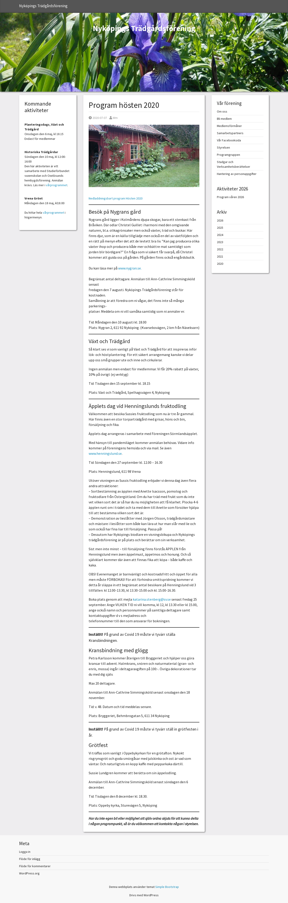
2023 (220, 242)
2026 (220, 220)
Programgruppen (228, 155)
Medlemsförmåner (229, 126)
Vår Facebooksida (229, 140)
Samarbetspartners (230, 133)
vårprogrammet (56, 185)
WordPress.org (29, 873)
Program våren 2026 (230, 197)
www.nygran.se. (130, 268)
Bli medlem (224, 119)
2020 (220, 264)
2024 (220, 235)
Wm (113, 118)
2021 (220, 256)
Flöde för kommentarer (35, 866)
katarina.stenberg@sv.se (152, 599)
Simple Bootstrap (167, 887)
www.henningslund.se (105, 453)
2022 (220, 249)
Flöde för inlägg (29, 859)
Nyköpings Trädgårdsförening (43, 5)
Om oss (222, 111)
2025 (220, 228)
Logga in (24, 852)
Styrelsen (223, 147)
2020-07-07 (98, 118)
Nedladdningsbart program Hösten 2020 (115, 198)
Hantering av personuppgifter (236, 174)
